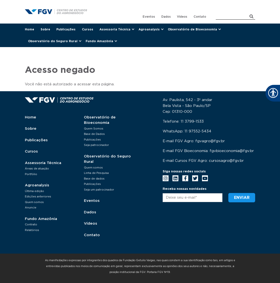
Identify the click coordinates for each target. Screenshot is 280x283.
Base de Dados (94, 134)
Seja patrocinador (96, 145)
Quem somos (34, 202)
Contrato (31, 224)
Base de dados (94, 178)
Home (29, 29)
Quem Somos (93, 128)
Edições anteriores (38, 196)
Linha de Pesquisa (96, 173)
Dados (166, 16)
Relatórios (32, 230)
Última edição (34, 191)
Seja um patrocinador (99, 189)
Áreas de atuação (37, 168)
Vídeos (182, 16)
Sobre (45, 29)
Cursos (87, 29)
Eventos (149, 16)
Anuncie (30, 207)
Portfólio (31, 174)
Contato (200, 16)
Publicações (66, 29)
